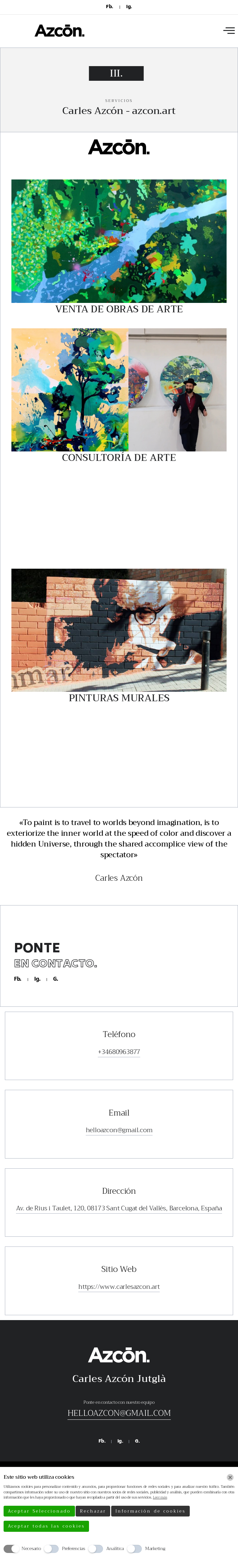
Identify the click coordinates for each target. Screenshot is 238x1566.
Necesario (31, 1548)
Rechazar (93, 1511)
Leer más (160, 1497)
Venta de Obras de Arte (119, 309)
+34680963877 (119, 1052)
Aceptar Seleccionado (39, 1511)
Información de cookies (150, 1511)
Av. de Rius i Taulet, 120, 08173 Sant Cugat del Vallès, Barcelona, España (119, 1208)
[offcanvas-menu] (229, 30)
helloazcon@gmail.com (119, 1130)
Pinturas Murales (119, 698)
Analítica (115, 1548)
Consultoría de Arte (119, 457)
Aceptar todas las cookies (46, 1526)
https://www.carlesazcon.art (119, 1287)
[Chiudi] (230, 1477)
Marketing (155, 1548)
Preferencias (73, 1548)
